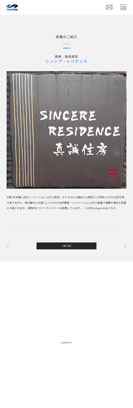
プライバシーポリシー (66, 355)
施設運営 (71, 56)
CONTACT (66, 342)
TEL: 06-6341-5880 (66, 328)
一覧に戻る (66, 246)
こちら (112, 208)
